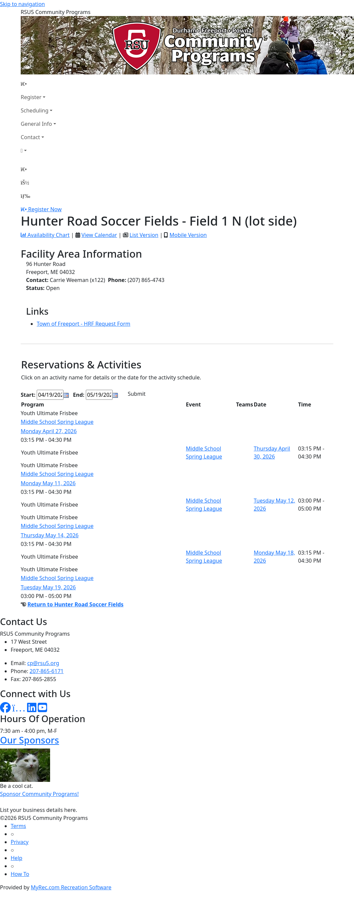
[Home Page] (38, 83)
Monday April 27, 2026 (49, 431)
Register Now (44, 209)
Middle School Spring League (57, 421)
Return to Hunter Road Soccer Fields (75, 604)
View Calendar (99, 235)
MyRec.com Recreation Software (71, 887)
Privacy (19, 842)
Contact (30, 137)
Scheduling (34, 110)
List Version (144, 235)
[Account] (38, 150)
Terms (18, 826)
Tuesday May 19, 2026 (48, 587)
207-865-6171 (47, 671)
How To (20, 874)
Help (16, 858)
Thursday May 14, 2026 (49, 535)
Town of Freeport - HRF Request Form (83, 323)
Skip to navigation (22, 4)
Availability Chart (45, 235)
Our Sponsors (29, 740)
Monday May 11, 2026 (48, 483)
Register (31, 97)
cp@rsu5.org (43, 663)
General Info (36, 123)
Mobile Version (188, 235)
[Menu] (25, 196)
